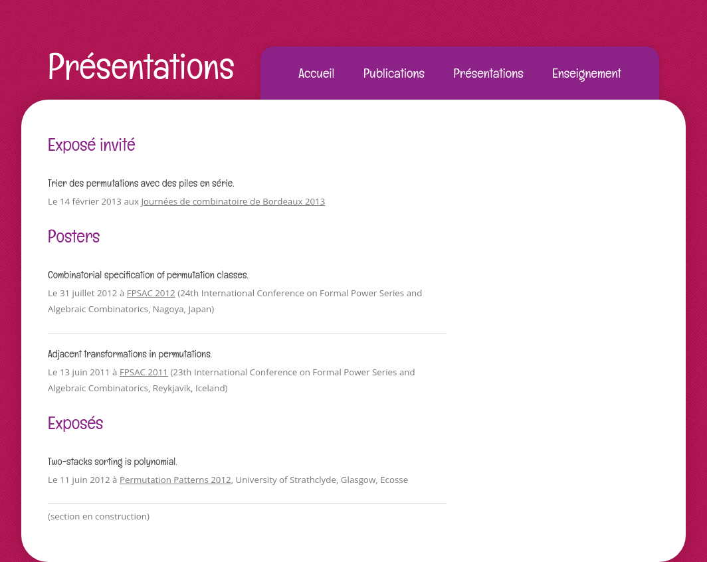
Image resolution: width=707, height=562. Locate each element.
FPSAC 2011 (144, 372)
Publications (394, 73)
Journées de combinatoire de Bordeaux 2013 (233, 201)
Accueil (316, 73)
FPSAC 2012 (151, 293)
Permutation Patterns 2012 (175, 480)
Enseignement (586, 73)
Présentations (141, 66)
